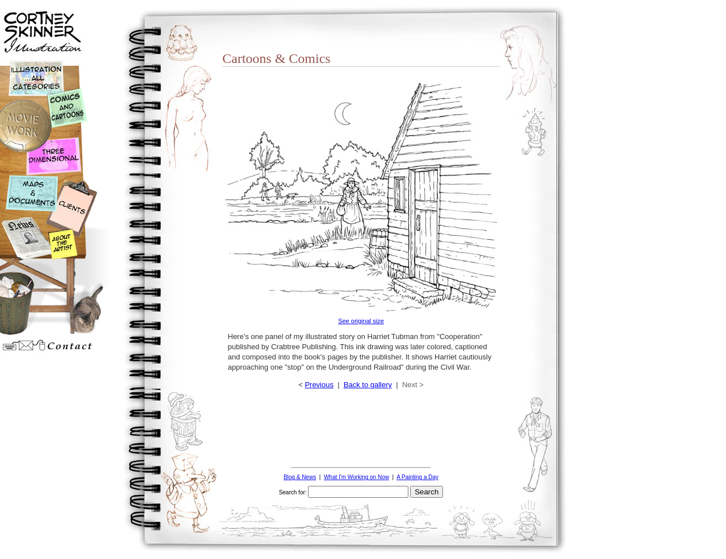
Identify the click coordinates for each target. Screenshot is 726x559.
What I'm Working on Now (356, 477)
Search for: (293, 492)
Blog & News (300, 477)
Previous (319, 384)
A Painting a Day (417, 477)
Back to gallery (368, 384)
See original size (361, 320)
